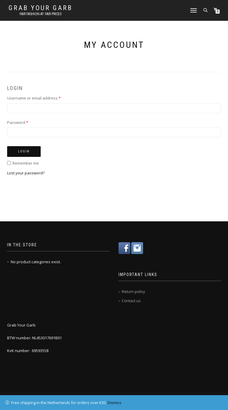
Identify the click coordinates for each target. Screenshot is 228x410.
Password (17, 122)
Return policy (133, 291)
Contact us (131, 300)
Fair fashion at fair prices (40, 14)
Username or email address (34, 98)
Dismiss (114, 402)
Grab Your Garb (40, 8)
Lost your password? (26, 173)
